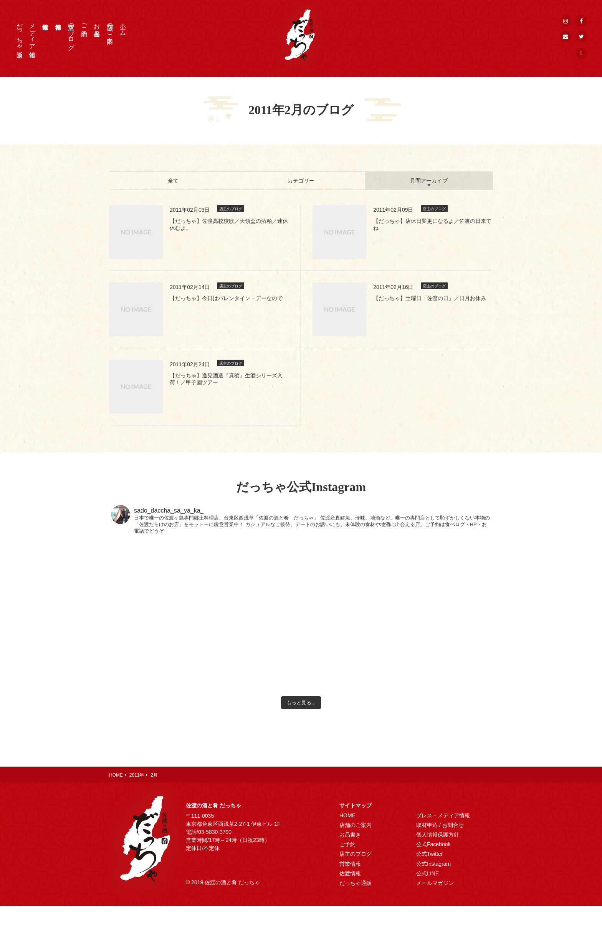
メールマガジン (435, 883)
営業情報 (350, 864)
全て (173, 181)
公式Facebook (433, 844)
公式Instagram (433, 864)
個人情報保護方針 (437, 835)
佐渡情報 (350, 873)
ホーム (123, 26)
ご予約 (84, 22)
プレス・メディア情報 (443, 815)
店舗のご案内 (110, 26)
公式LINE (427, 873)
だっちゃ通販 (20, 33)
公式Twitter (429, 854)
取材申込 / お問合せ (440, 825)
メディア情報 (32, 33)
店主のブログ (71, 33)
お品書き (97, 26)
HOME (347, 815)
